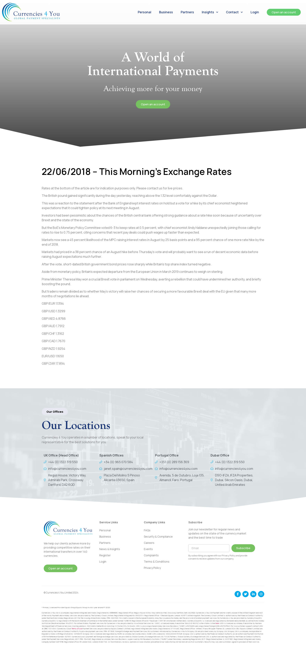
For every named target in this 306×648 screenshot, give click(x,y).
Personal (144, 12)
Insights (210, 12)
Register (105, 555)
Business (166, 12)
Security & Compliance (158, 536)
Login (255, 12)
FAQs (147, 530)
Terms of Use (77, 628)
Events (148, 549)
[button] (55, 411)
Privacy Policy (152, 568)
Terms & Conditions (156, 561)
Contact (234, 12)
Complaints (151, 555)
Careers (149, 543)
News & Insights (109, 549)
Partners (187, 12)
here (217, 623)
